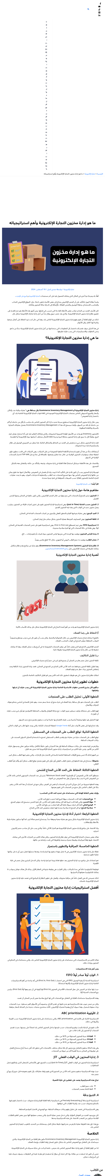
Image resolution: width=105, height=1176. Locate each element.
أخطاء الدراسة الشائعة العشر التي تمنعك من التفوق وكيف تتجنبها (11, 1148)
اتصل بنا (74, 1136)
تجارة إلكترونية (69, 131)
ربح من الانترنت (44, 1154)
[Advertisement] (52, 33)
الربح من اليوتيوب (43, 1139)
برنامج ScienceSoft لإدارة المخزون (55, 390)
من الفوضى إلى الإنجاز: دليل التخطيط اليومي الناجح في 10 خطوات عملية (11, 1139)
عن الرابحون (73, 1139)
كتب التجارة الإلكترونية (82, 326)
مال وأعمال (46, 1160)
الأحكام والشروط (72, 1148)
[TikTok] (92, 4)
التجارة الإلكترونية (33, 138)
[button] (4, 4)
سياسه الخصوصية (71, 1145)
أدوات (48, 1136)
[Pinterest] (88, 4)
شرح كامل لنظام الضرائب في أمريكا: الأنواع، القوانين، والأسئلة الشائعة (11, 1157)
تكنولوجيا (46, 1151)
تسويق (47, 1145)
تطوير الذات (45, 1148)
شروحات (46, 1157)
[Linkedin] (84, 4)
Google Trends (61, 567)
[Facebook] (100, 4)
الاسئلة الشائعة (72, 1142)
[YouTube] (96, 4)
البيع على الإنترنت (19, 138)
